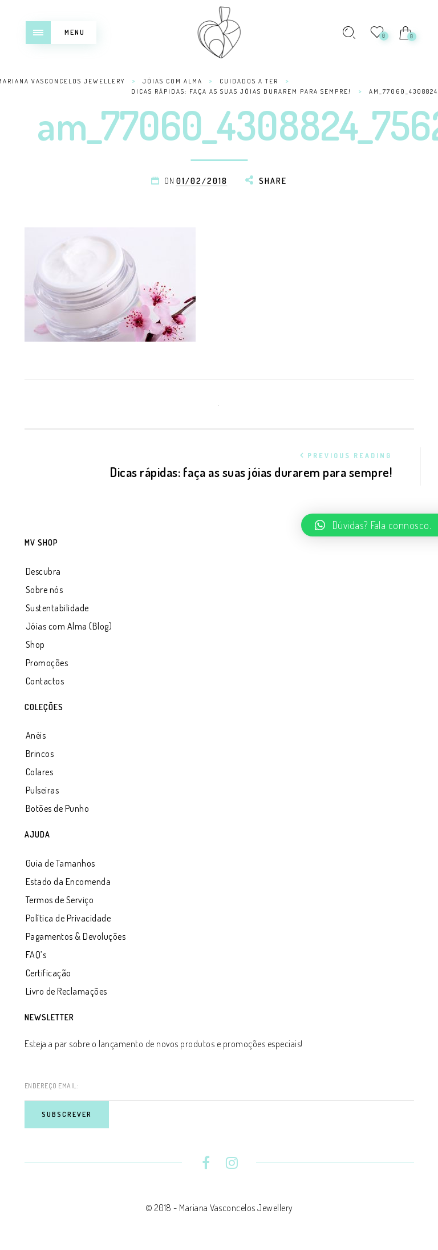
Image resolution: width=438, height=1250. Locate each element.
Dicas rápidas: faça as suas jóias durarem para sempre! (222, 463)
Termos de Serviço (60, 900)
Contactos (45, 681)
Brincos (40, 753)
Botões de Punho (58, 808)
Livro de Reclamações (66, 991)
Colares (40, 772)
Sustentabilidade (57, 608)
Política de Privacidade (68, 918)
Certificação (48, 973)
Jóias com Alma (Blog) (69, 626)
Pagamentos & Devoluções (76, 936)
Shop (35, 644)
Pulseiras (42, 790)
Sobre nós (44, 589)
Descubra (43, 571)
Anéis (36, 735)
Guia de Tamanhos (60, 863)
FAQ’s (36, 954)
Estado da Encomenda (68, 881)
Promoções (47, 662)
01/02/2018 (202, 181)
